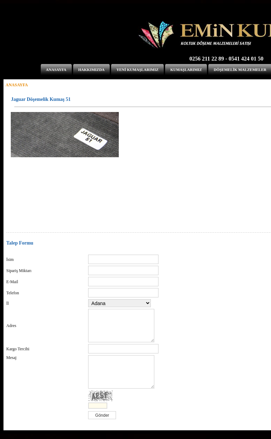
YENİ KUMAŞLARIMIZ (137, 69)
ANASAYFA (56, 69)
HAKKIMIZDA (91, 69)
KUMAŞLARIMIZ (186, 69)
